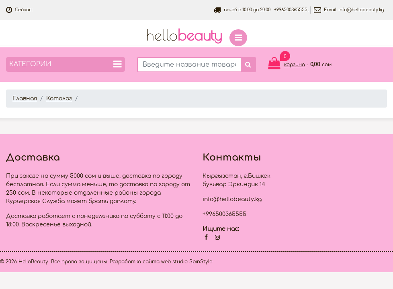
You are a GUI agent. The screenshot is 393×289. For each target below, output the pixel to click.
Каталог (59, 99)
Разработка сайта (135, 262)
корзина (294, 64)
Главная (24, 99)
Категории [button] (65, 64)
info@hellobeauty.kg (361, 9)
